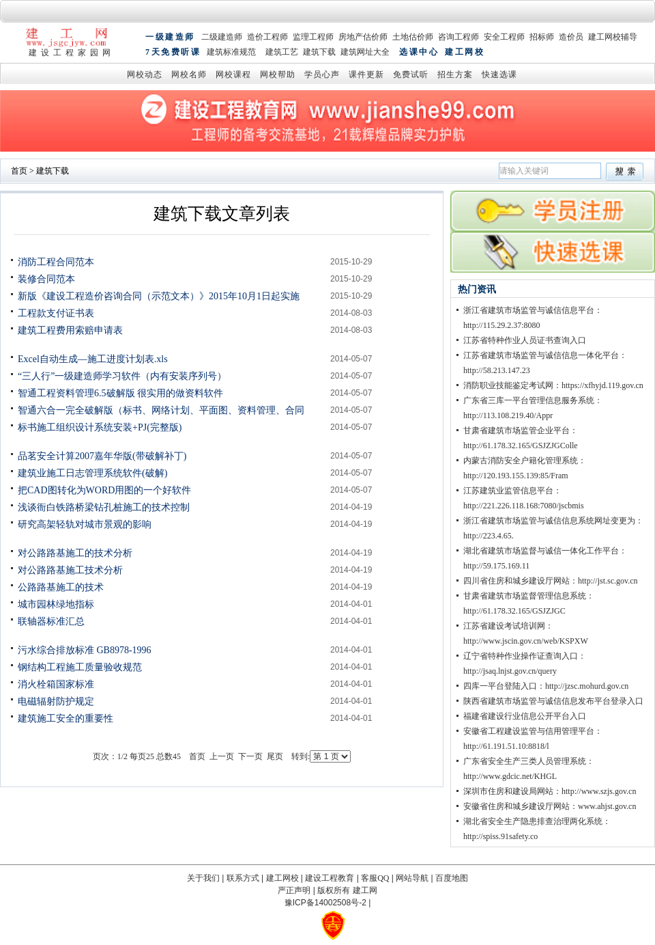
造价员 (571, 37)
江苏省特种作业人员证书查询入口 (524, 340)
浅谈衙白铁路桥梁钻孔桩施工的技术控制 (104, 507)
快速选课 (499, 75)
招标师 (541, 37)
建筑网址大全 (365, 53)
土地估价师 (412, 37)
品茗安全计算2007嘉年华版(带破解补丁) (102, 456)
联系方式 (243, 878)
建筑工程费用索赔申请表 (70, 330)
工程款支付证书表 (56, 313)
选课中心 (419, 53)
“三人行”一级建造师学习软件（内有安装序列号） (122, 376)
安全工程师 (504, 37)
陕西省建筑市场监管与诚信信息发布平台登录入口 (553, 701)
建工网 (365, 890)
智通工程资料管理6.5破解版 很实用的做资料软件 (120, 393)
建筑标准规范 (231, 53)
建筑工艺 (281, 53)
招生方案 (455, 75)
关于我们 (203, 878)
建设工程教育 (329, 878)
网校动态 (144, 75)
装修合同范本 (46, 279)
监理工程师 (313, 37)
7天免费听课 (173, 53)
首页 (19, 171)
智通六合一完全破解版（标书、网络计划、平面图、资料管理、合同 (161, 410)
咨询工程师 (458, 37)
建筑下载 (319, 53)
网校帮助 (277, 75)
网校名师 (189, 75)
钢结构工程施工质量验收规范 (80, 667)
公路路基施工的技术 (61, 587)
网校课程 (233, 75)
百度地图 (451, 878)
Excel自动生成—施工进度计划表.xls (93, 359)
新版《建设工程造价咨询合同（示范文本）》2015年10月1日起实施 (159, 296)
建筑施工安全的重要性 (65, 718)
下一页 (250, 756)
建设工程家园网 (72, 52)
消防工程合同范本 (56, 262)
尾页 (275, 756)
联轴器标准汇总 (51, 621)
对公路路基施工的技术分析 (75, 553)
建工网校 (464, 53)
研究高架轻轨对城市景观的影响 (84, 524)
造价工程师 (267, 37)
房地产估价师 (363, 37)
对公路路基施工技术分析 (70, 570)
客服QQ (375, 878)
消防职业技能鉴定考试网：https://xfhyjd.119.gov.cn (553, 385)
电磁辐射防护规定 (56, 701)
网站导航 (412, 878)
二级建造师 (221, 37)
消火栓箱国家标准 (56, 684)
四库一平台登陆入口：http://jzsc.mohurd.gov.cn (545, 686)
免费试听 (410, 75)
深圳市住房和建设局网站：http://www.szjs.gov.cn (549, 791)
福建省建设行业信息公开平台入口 (524, 716)
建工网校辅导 (612, 37)
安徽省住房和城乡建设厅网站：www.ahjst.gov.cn (549, 806)
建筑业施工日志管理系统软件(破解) (92, 473)
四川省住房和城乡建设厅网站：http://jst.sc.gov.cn (550, 581)
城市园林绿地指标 (56, 604)
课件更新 (366, 75)
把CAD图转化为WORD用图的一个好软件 (104, 490)
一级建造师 (170, 37)
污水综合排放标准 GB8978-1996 (84, 650)
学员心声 (322, 75)
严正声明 (294, 890)
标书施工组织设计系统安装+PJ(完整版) (99, 427)
